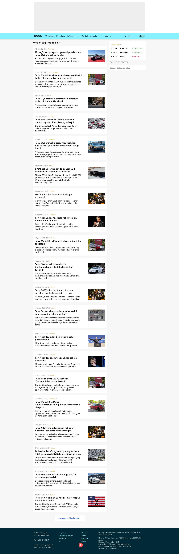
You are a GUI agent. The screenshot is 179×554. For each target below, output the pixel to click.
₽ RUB (114, 56)
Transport (51, 49)
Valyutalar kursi (116, 44)
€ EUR (114, 52)
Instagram (83, 538)
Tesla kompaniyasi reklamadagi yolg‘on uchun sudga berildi (55, 476)
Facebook (83, 536)
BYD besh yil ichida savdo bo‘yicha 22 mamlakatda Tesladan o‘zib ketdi (55, 170)
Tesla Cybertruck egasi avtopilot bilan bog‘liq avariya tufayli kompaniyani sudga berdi (57, 145)
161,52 (122, 56)
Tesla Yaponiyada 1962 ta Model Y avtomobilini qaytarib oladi (52, 380)
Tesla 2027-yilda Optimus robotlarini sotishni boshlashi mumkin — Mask (54, 291)
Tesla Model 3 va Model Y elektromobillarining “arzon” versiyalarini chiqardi (57, 405)
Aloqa (128, 68)
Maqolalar (60, 36)
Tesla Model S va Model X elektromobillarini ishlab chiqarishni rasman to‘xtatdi (58, 77)
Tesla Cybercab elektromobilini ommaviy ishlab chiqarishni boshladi (56, 100)
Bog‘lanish (62, 533)
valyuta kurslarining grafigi (119, 62)
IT (50, 95)
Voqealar (93, 36)
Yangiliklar (49, 36)
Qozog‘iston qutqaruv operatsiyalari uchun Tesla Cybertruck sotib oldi (58, 53)
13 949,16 (124, 52)
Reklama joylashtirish (66, 536)
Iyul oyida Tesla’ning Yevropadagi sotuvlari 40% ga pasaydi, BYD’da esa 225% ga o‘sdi (58, 452)
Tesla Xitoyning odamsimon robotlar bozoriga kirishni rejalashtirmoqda (54, 429)
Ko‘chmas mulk (73, 36)
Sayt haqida (63, 538)
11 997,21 (124, 48)
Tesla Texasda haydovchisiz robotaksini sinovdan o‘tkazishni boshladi (56, 312)
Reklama (112, 68)
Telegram (83, 533)
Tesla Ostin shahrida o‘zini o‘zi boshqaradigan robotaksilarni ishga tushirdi (54, 267)
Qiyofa (52, 355)
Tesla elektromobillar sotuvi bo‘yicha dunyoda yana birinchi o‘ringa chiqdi (54, 121)
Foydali (85, 36)
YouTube (82, 541)
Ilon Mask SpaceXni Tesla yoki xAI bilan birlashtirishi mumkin (56, 219)
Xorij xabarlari (53, 72)
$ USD (114, 48)
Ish (60, 541)
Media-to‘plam (121, 68)
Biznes (51, 116)
